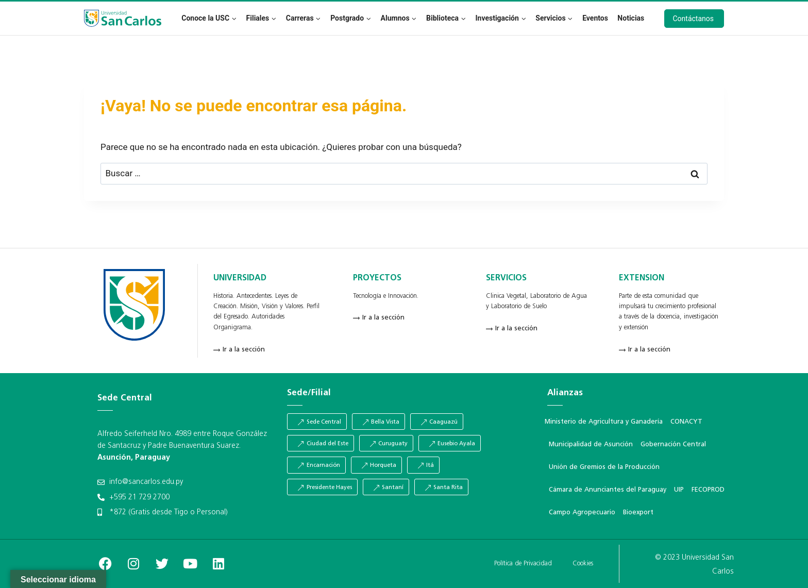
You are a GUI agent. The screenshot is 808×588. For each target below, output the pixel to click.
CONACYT (686, 421)
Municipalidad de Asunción (591, 444)
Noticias (630, 18)
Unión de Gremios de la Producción (604, 467)
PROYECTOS (377, 278)
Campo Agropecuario (582, 512)
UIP (679, 489)
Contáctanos (693, 18)
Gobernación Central (673, 444)
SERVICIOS (506, 278)
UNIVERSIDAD (239, 278)
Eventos (595, 18)
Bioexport (638, 512)
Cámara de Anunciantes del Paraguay (607, 489)
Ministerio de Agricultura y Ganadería (604, 421)
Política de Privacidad (523, 563)
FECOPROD (708, 489)
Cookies (583, 563)
